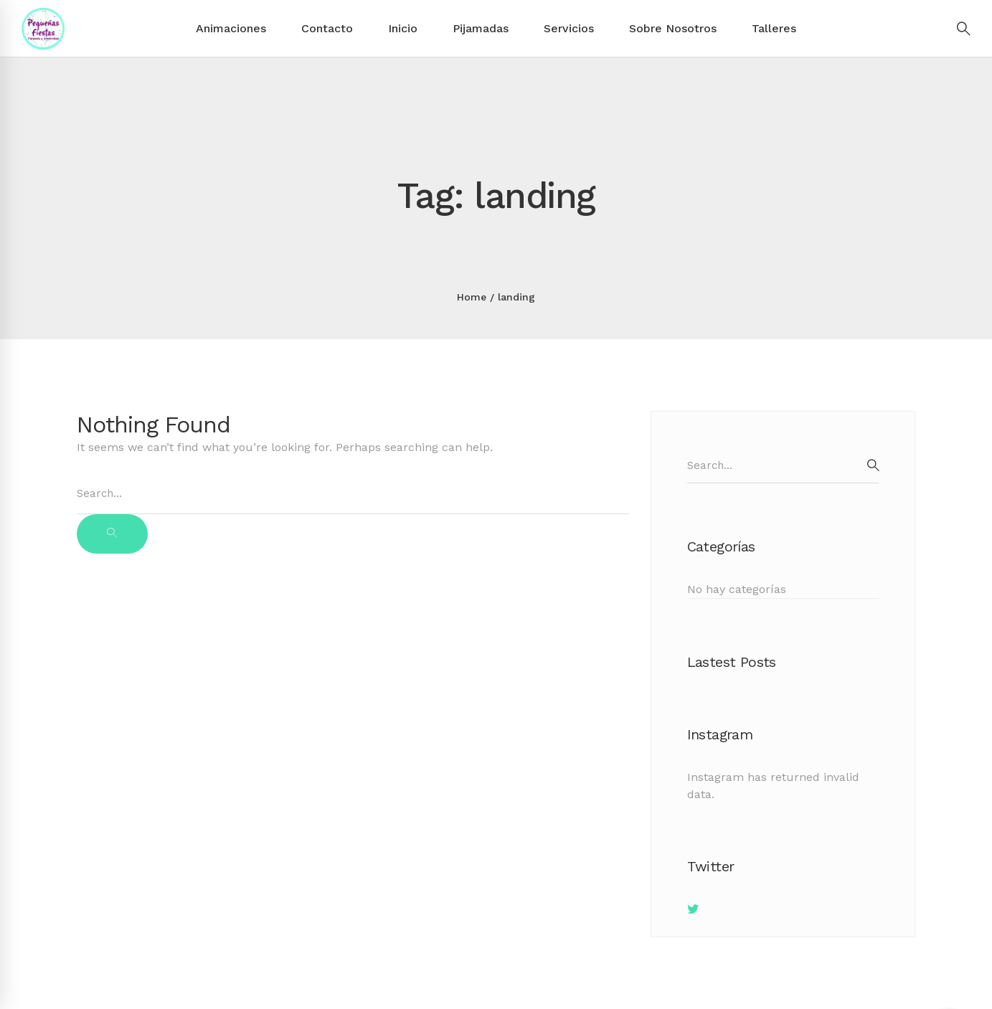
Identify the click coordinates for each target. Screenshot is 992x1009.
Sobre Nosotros (673, 28)
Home (471, 297)
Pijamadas (481, 28)
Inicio (402, 28)
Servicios (569, 28)
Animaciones (231, 28)
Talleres (774, 28)
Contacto (327, 28)
